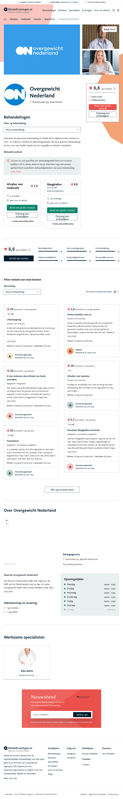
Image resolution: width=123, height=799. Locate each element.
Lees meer (16, 171)
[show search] (114, 10)
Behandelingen (49, 10)
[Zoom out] (7, 524)
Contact (85, 764)
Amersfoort (49, 19)
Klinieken (62, 10)
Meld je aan (82, 714)
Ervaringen (87, 10)
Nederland (26, 19)
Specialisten (74, 10)
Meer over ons (10, 778)
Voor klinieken (108, 753)
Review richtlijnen (90, 753)
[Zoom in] (7, 520)
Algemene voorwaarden (97, 794)
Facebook (71, 757)
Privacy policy (113, 794)
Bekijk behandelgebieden (55, 191)
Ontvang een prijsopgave (22, 215)
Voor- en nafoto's (102, 10)
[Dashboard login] (118, 10)
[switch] (102, 291)
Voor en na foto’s (55, 770)
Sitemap (84, 794)
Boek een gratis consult (22, 207)
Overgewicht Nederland (22, 346)
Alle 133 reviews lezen (62, 489)
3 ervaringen (15, 196)
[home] (18, 10)
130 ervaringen (56, 198)
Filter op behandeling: (15, 123)
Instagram (71, 753)
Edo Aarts (47, 346)
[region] (61, 541)
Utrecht (37, 19)
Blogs (50, 774)
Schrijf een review (18, 258)
